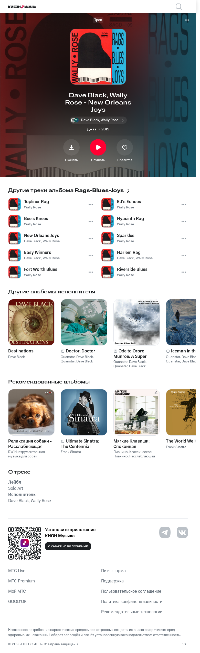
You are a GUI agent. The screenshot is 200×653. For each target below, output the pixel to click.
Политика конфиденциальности (131, 602)
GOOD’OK (17, 602)
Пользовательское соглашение (131, 591)
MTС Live (16, 571)
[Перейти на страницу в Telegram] (165, 532)
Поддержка (112, 581)
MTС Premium (21, 581)
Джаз (91, 129)
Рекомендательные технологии (131, 612)
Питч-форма (113, 571)
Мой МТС (17, 591)
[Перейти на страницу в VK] (182, 532)
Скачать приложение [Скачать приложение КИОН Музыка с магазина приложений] (68, 546)
